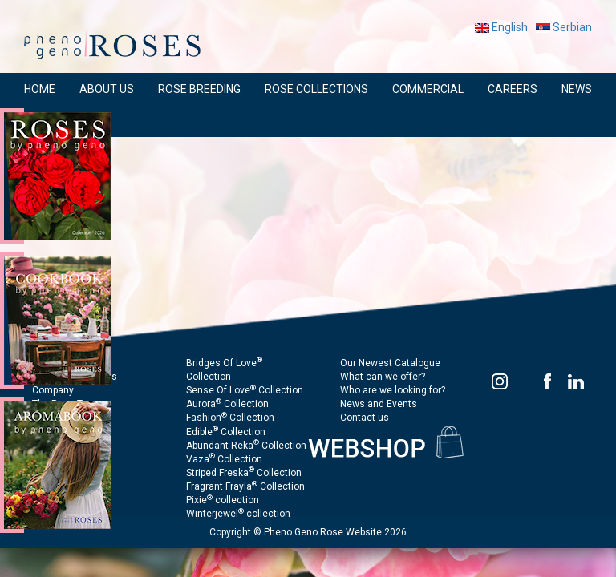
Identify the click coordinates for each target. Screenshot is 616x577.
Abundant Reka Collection (246, 445)
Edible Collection (225, 432)
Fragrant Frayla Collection (245, 486)
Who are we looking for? (392, 390)
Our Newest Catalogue (390, 363)
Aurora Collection (227, 404)
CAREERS (512, 89)
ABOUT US (106, 89)
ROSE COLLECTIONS (316, 89)
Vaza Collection (224, 459)
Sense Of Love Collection (244, 390)
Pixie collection (222, 500)
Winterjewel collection (238, 513)
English (501, 27)
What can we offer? (382, 376)
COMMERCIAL (428, 89)
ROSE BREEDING (199, 89)
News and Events (378, 404)
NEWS (576, 89)
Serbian (564, 27)
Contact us (364, 417)
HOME (39, 89)
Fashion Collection (230, 417)
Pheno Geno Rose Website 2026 (335, 532)
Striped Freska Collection (244, 472)
